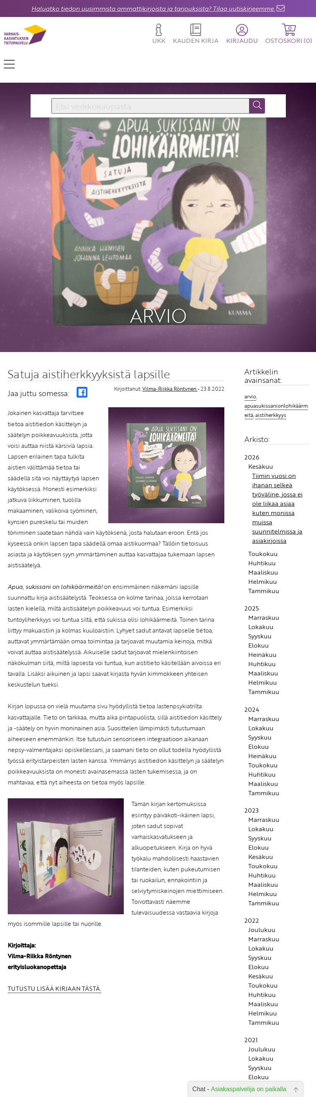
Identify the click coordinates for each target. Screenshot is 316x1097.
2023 (251, 757)
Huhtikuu (262, 510)
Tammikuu (263, 538)
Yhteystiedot (132, 1076)
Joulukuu (261, 877)
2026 (251, 404)
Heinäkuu (262, 602)
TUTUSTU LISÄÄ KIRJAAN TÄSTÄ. (54, 936)
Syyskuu (260, 583)
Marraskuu (263, 565)
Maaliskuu (263, 519)
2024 (251, 656)
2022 (251, 867)
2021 (251, 987)
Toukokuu (263, 501)
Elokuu (258, 592)
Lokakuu (260, 574)
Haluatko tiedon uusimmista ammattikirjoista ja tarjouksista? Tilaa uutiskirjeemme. (153, 8)
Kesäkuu (260, 413)
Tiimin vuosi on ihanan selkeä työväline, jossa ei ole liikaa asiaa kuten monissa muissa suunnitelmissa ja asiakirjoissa (277, 455)
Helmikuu (262, 529)
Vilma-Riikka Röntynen (170, 336)
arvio (250, 344)
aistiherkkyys (270, 362)
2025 (251, 555)
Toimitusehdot (129, 1087)
